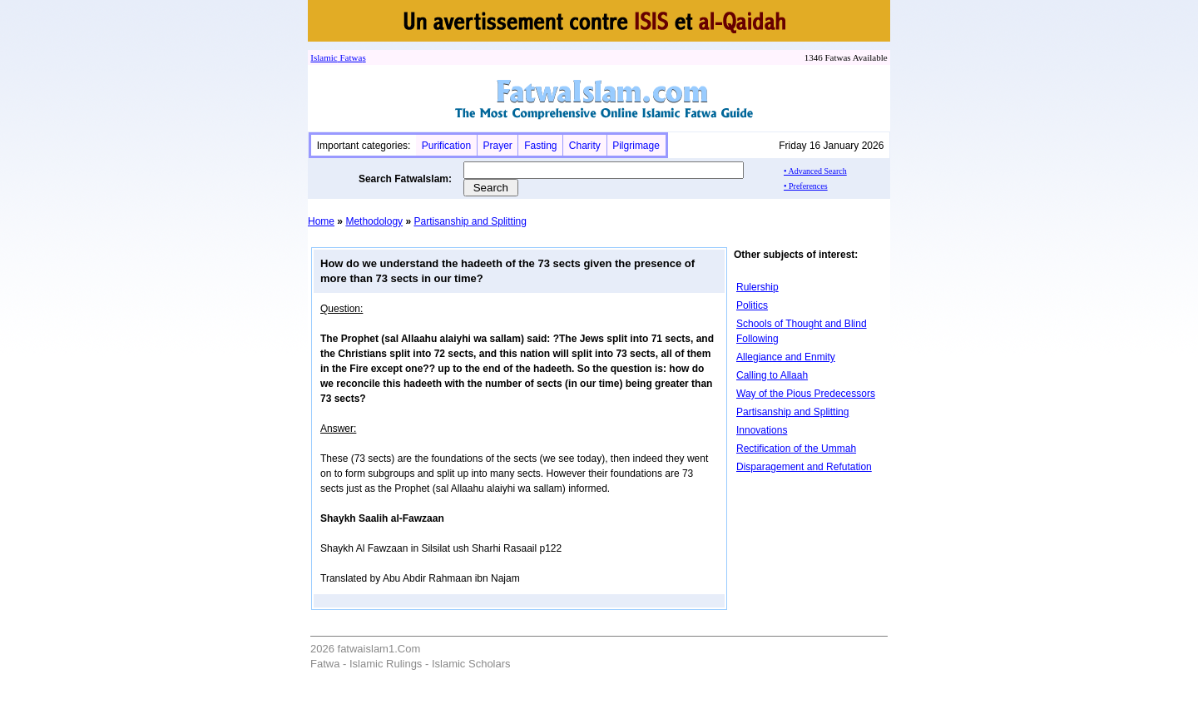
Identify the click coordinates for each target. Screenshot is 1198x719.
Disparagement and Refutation (804, 467)
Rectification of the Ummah (796, 448)
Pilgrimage (636, 145)
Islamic (323, 57)
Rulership (757, 287)
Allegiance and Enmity (785, 357)
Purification (446, 145)
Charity (585, 145)
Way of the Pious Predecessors (805, 393)
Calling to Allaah (772, 375)
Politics (752, 305)
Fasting (540, 145)
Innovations (761, 430)
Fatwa (350, 57)
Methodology (374, 221)
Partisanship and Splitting (469, 221)
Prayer (497, 145)
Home (321, 221)
